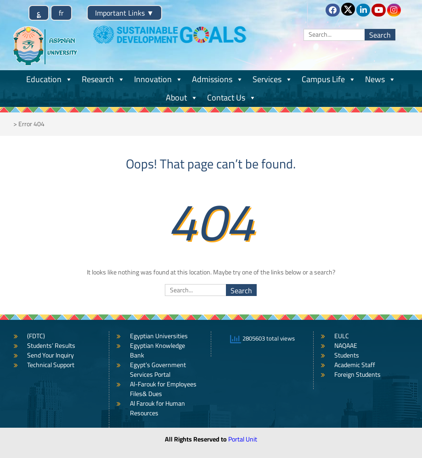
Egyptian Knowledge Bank (157, 350)
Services (273, 79)
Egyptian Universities (159, 336)
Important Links (124, 13)
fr (61, 13)
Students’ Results (51, 346)
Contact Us (231, 97)
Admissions (217, 79)
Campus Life (329, 79)
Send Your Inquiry (50, 355)
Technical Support (50, 365)
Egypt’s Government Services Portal (158, 369)
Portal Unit (242, 439)
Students (346, 355)
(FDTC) (36, 336)
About (182, 97)
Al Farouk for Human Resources (157, 408)
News (380, 79)
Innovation (158, 79)
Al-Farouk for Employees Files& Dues (163, 389)
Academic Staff (354, 365)
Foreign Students (357, 374)
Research (103, 79)
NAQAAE (345, 346)
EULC (341, 336)
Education (49, 79)
